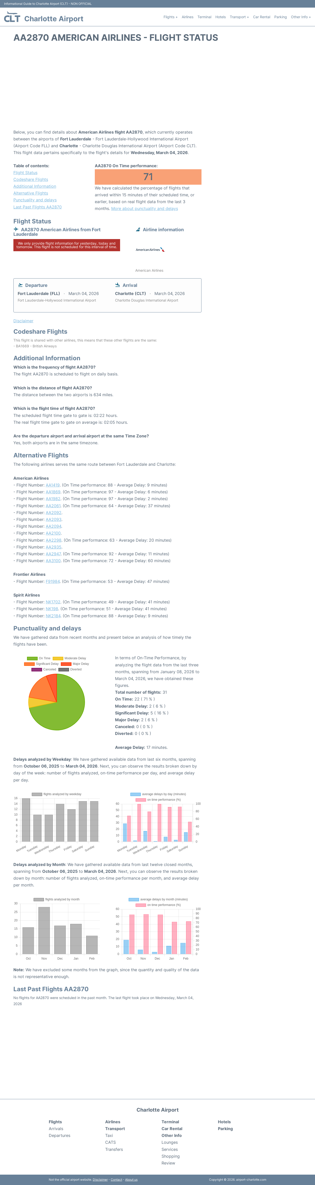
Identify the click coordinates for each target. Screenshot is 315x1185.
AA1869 (53, 491)
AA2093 (53, 519)
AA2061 (53, 505)
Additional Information (34, 186)
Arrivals (56, 1128)
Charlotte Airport (53, 18)
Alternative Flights (30, 193)
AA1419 (53, 485)
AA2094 (53, 526)
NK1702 (53, 601)
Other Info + (301, 17)
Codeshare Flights (30, 179)
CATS (110, 1142)
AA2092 (53, 512)
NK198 (52, 608)
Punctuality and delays (35, 199)
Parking (280, 17)
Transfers (114, 1149)
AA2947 (53, 553)
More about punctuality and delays (144, 208)
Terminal (204, 17)
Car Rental (261, 17)
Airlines (187, 17)
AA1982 (53, 498)
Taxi (109, 1135)
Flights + (171, 17)
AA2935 (53, 546)
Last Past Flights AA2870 (37, 206)
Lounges (170, 1142)
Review (168, 1163)
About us (131, 1179)
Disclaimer (100, 1179)
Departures (59, 1135)
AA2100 (53, 533)
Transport (115, 1128)
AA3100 (53, 560)
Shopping (171, 1156)
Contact (116, 1179)
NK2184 (53, 615)
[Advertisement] (157, 88)
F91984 (53, 581)
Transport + (239, 17)
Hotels (220, 17)
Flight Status (25, 172)
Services (170, 1149)
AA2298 (53, 540)
